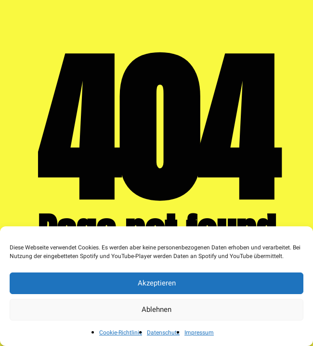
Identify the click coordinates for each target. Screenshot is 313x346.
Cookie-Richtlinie (120, 332)
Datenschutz (163, 332)
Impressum (199, 332)
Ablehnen (156, 309)
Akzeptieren (157, 283)
